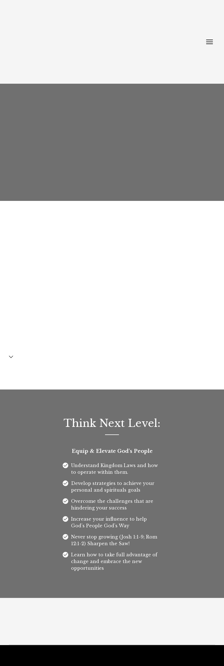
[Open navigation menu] (209, 41)
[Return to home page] (50, 42)
